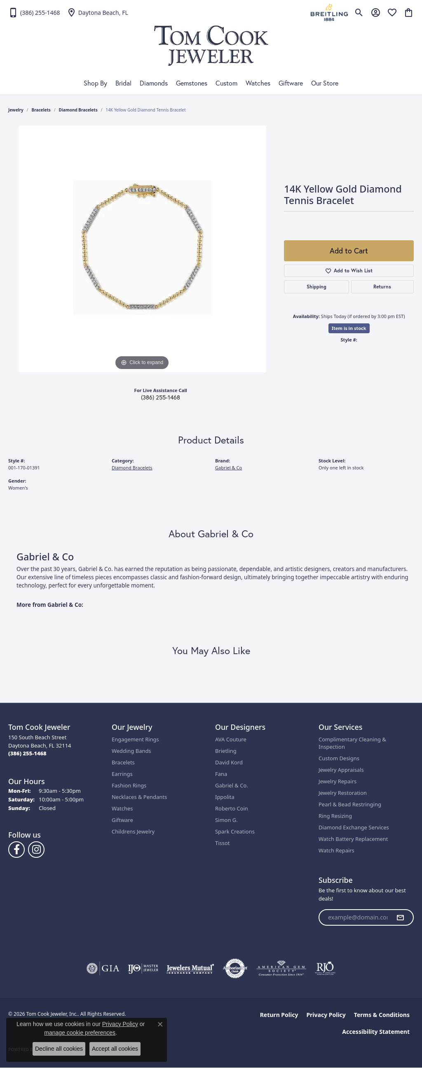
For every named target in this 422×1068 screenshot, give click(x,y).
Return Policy (279, 1015)
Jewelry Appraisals (341, 769)
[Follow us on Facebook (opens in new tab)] (16, 849)
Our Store (324, 83)
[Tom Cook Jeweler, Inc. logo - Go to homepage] (211, 46)
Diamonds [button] (154, 83)
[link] (34, 12)
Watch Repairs (336, 850)
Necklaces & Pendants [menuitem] (139, 797)
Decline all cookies (59, 1048)
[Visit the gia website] (103, 968)
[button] (359, 12)
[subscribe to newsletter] (400, 917)
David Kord (229, 762)
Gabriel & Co (228, 467)
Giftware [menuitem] (122, 820)
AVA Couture (230, 739)
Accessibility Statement (376, 1031)
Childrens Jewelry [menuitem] (133, 831)
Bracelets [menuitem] (123, 762)
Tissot (222, 843)
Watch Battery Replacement (353, 839)
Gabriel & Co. (231, 785)
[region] (142, 248)
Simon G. (226, 820)
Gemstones (191, 83)
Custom (226, 83)
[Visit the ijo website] (143, 968)
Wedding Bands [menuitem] (131, 751)
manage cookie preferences (79, 1032)
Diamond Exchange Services (354, 827)
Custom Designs (339, 758)
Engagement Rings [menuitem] (135, 739)
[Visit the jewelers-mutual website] (190, 968)
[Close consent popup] (160, 1024)
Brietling (226, 751)
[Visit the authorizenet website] (235, 968)
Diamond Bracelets (78, 110)
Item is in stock (349, 328)
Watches (258, 83)
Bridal (123, 83)
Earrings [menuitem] (122, 774)
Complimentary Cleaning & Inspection (352, 743)
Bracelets (41, 110)
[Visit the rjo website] (325, 968)
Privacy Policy (325, 1015)
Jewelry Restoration (343, 792)
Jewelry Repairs (337, 781)
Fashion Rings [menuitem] (129, 785)
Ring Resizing (335, 816)
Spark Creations (235, 831)
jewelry (15, 110)
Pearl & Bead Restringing (350, 804)
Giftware (291, 83)
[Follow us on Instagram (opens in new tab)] (36, 849)
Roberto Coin (231, 808)
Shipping (316, 286)
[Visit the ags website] (281, 968)
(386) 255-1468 (160, 397)
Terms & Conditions (382, 1015)
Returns (382, 286)
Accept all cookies (115, 1048)
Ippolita (224, 797)
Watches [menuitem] (122, 808)
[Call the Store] (27, 753)
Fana (221, 774)
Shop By (95, 83)
